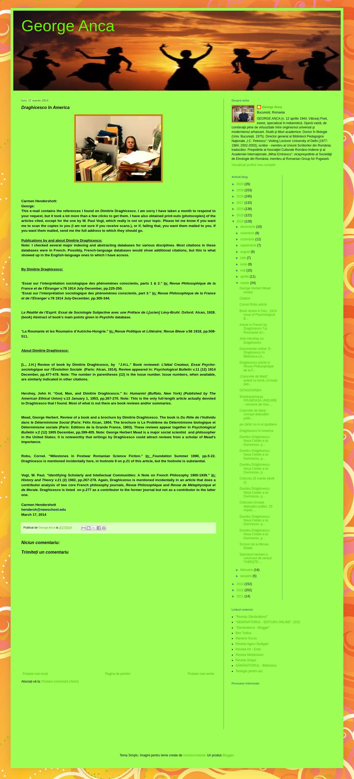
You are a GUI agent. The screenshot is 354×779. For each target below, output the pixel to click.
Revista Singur (246, 660)
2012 (241, 590)
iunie (244, 264)
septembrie (248, 245)
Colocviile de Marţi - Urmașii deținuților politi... (254, 414)
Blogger (228, 755)
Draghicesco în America (256, 431)
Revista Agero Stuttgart (252, 644)
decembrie (248, 227)
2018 (241, 196)
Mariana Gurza (246, 638)
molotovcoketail (194, 755)
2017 (241, 203)
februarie (247, 570)
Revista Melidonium (250, 655)
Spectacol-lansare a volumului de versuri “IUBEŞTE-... (256, 558)
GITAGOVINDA (250, 390)
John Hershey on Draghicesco (252, 340)
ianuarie (246, 576)
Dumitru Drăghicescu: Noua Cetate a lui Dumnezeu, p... (255, 441)
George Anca (67, 26)
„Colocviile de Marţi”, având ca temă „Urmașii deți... (258, 380)
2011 (241, 596)
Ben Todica (243, 633)
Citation (245, 298)
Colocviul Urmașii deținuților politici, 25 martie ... (256, 506)
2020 (241, 184)
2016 (241, 209)
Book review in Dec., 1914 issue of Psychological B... (258, 314)
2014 (241, 221)
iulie (243, 258)
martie (245, 283)
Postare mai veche (201, 674)
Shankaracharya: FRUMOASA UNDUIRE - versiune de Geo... (258, 400)
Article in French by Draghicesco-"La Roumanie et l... (253, 328)
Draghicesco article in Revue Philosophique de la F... (257, 366)
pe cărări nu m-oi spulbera (258, 424)
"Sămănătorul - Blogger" (253, 628)
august (245, 252)
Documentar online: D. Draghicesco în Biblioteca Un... (255, 352)
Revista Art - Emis (248, 649)
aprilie (245, 276)
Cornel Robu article (253, 304)
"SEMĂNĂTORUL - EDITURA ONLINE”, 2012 (268, 622)
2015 (241, 215)
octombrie (247, 239)
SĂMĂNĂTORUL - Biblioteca (256, 665)
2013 (241, 584)
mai (243, 270)
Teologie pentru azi (249, 671)
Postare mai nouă (35, 674)
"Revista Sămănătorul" (251, 617)
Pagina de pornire (117, 674)
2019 (241, 190)
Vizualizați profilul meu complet (253, 165)
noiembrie (247, 233)
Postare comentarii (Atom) (60, 681)
